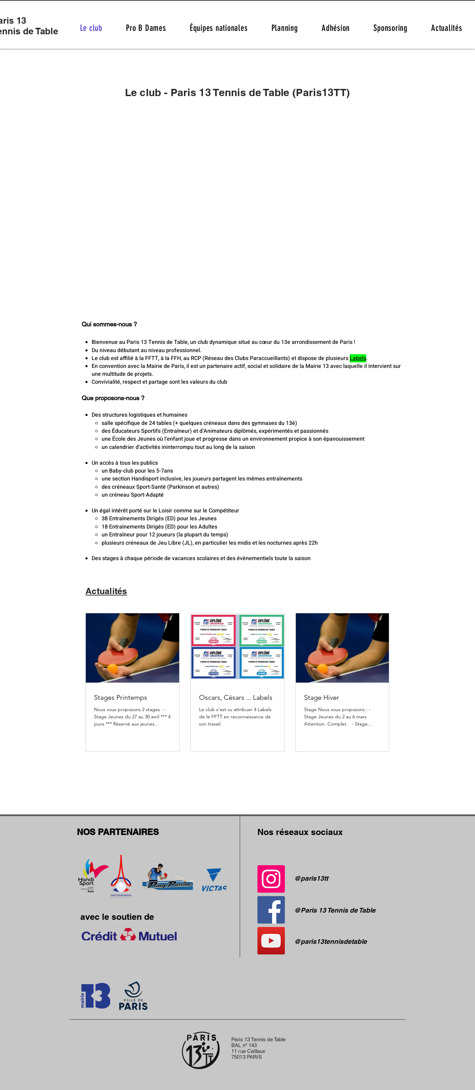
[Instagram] (271, 879)
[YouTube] (271, 940)
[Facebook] (271, 910)
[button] (284, 28)
